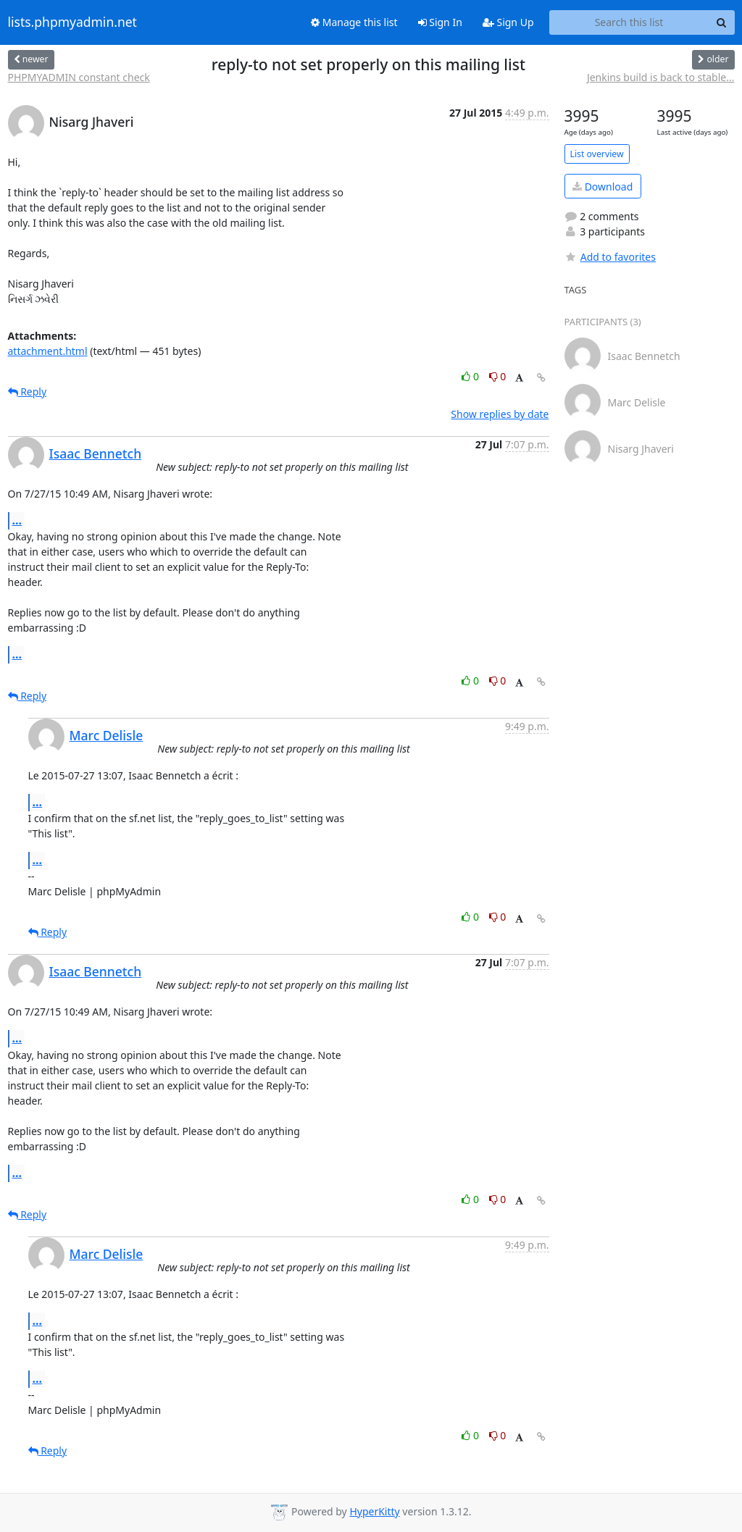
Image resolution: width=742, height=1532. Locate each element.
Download (602, 186)
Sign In (440, 22)
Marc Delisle (106, 735)
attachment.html (48, 351)
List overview (597, 154)
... (17, 520)
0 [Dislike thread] (498, 376)
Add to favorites (610, 257)
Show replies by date (500, 414)
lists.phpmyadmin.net (72, 22)
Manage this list (354, 22)
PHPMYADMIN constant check (79, 77)
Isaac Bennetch (95, 453)
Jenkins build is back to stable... (661, 77)
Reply (27, 391)
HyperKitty (374, 1511)
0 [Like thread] (471, 376)
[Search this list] (629, 22)
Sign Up (508, 22)
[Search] (722, 22)
